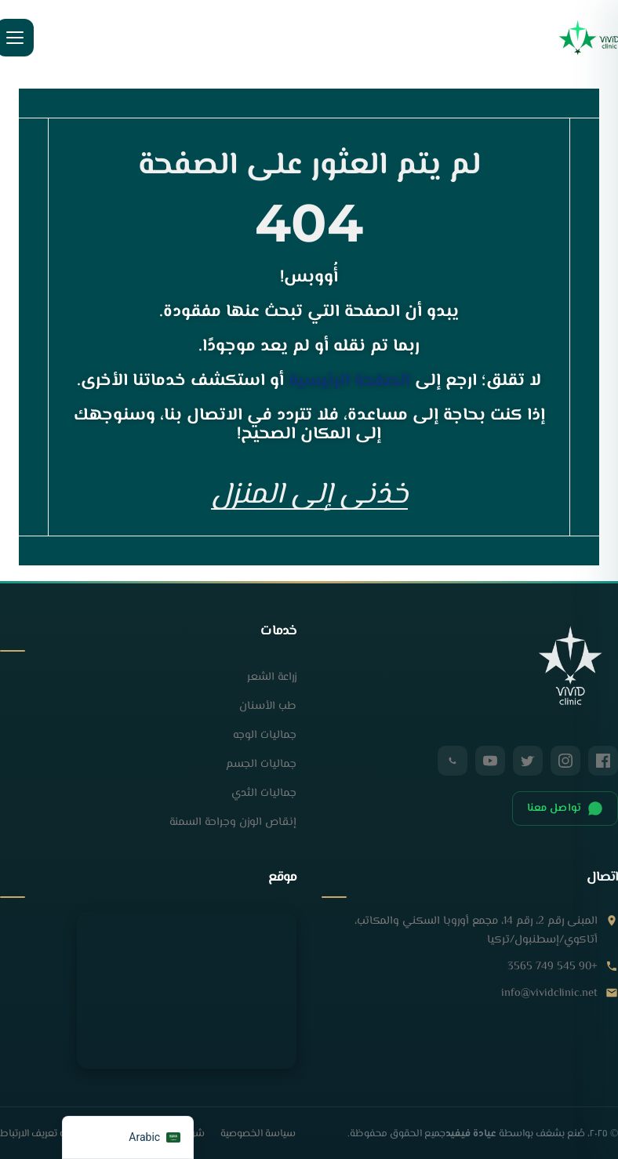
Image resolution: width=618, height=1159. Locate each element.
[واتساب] (452, 763)
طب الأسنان (267, 708)
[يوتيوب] (490, 763)
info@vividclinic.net (549, 995)
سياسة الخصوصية (258, 1136)
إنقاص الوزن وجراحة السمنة (232, 825)
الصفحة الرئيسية (349, 381)
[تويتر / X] (528, 763)
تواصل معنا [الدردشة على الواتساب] (565, 810)
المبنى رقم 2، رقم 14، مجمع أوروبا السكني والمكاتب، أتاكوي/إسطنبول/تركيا (476, 932)
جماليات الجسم (261, 767)
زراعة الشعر (271, 679)
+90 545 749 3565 (552, 969)
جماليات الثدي (263, 796)
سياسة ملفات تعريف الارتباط (59, 1136)
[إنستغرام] (565, 763)
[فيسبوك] (603, 763)
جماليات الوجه (264, 737)
